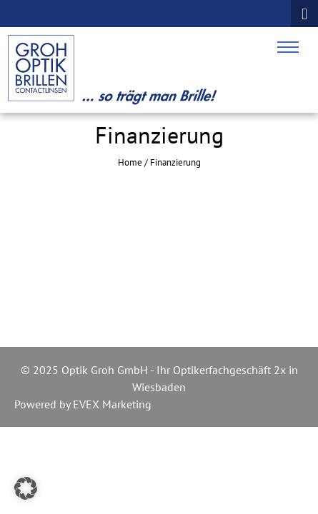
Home (130, 162)
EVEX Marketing (110, 404)
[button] (25, 488)
